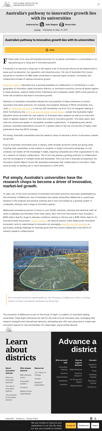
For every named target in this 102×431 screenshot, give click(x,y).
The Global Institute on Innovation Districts (25, 4)
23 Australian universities (21, 108)
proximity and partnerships (73, 224)
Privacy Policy (32, 418)
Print (49, 50)
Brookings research (12, 85)
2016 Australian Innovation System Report (46, 112)
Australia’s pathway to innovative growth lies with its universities (50, 40)
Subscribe (10, 418)
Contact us (20, 418)
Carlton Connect (38, 220)
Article (37, 30)
